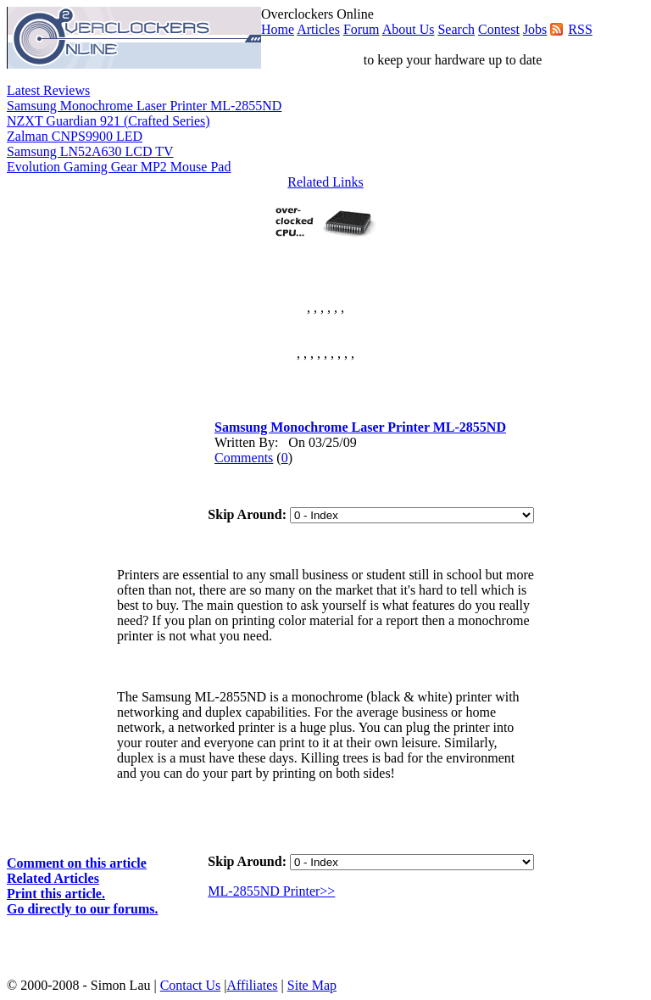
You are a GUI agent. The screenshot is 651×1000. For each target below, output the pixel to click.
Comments (243, 457)
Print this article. (56, 893)
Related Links (325, 182)
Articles (318, 29)
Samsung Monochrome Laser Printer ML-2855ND (144, 105)
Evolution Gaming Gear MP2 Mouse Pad (119, 166)
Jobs (535, 29)
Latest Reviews (48, 90)
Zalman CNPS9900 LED (74, 136)
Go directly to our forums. (83, 909)
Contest (499, 29)
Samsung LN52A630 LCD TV (90, 151)
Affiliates (251, 985)
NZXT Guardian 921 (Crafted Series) (108, 121)
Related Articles (53, 878)
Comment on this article (77, 863)
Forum (361, 29)
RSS (580, 29)
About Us (408, 29)
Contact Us (190, 985)
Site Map (312, 985)
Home (277, 29)
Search (456, 29)
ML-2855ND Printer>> (271, 891)
